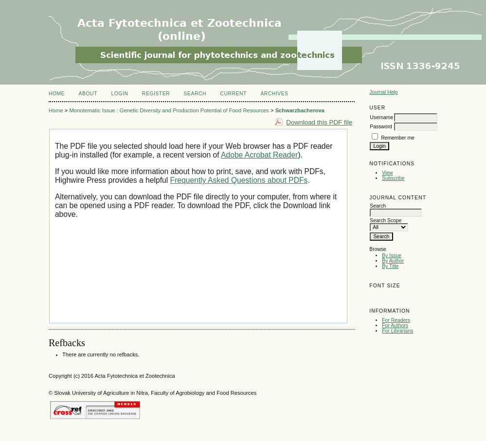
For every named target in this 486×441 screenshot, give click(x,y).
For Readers (396, 320)
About (88, 93)
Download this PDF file (319, 122)
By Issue (391, 255)
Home (57, 93)
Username (381, 117)
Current (233, 93)
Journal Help (383, 92)
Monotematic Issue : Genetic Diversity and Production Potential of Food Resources (169, 110)
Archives (274, 93)
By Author (393, 261)
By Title (390, 266)
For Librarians (397, 331)
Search (195, 93)
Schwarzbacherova (299, 110)
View (387, 173)
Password (381, 126)
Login (119, 93)
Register (156, 93)
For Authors (395, 325)
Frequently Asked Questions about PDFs (239, 180)
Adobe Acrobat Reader (259, 155)
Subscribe (393, 178)
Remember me (397, 138)
